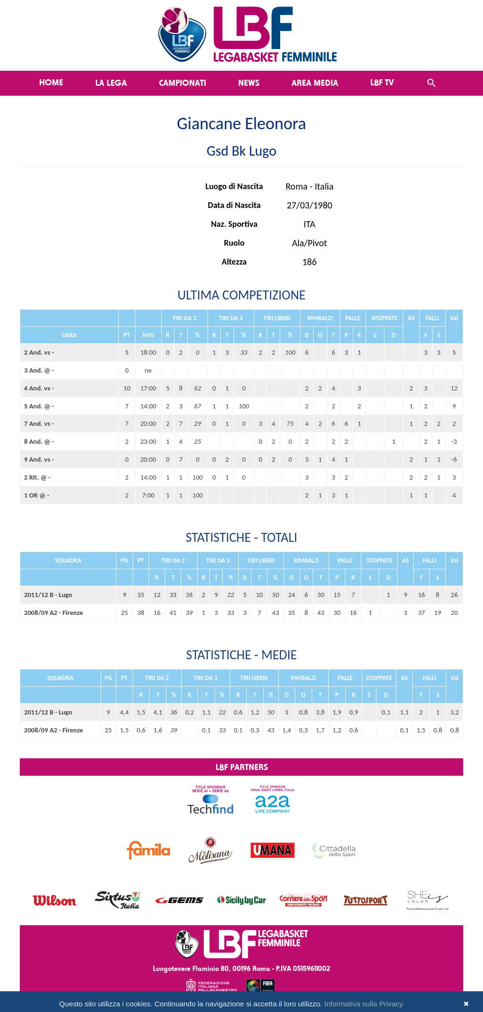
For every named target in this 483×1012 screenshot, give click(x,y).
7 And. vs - (39, 423)
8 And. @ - (39, 441)
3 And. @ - (39, 370)
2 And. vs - (39, 352)
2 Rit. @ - (37, 477)
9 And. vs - (39, 459)
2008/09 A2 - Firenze (53, 612)
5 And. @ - (39, 406)
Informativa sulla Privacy (364, 1004)
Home (51, 82)
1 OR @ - (36, 495)
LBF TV (382, 82)
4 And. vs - (39, 388)
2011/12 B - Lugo (48, 594)
